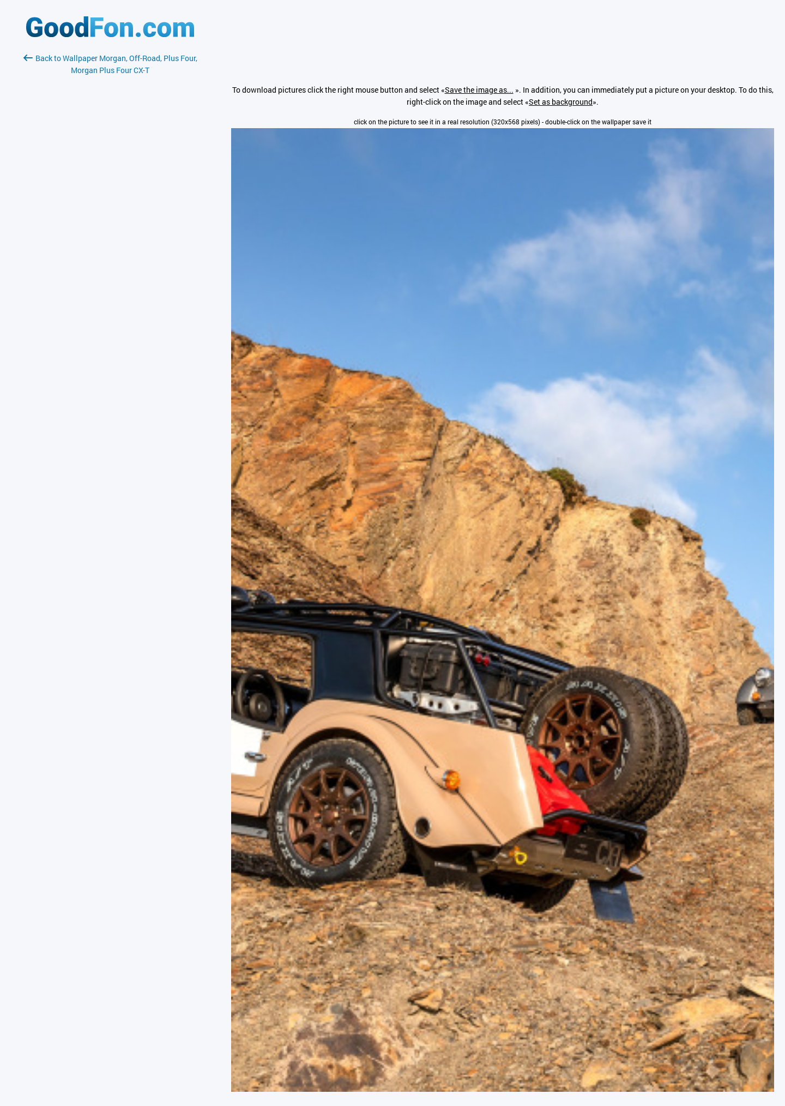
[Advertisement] (110, 206)
